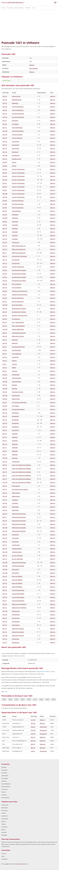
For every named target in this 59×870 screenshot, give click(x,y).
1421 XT (4, 628)
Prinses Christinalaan (18, 169)
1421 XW (4, 635)
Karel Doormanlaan (18, 200)
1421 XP (4, 618)
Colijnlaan (15, 228)
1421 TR (4, 468)
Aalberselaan (16, 493)
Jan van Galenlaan (17, 555)
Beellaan (14, 385)
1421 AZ (4, 159)
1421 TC (4, 437)
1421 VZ (4, 559)
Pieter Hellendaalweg (18, 326)
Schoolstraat (15, 461)
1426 (28, 699)
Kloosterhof (15, 430)
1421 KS (4, 319)
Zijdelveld (15, 444)
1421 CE (4, 242)
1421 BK (4, 187)
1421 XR (4, 621)
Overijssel (4, 789)
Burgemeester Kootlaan (19, 270)
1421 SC (4, 416)
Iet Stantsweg (16, 319)
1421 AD (4, 107)
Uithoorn (31, 65)
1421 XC (4, 583)
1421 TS (4, 472)
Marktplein (15, 103)
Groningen (4, 778)
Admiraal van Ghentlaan (19, 604)
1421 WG (5, 573)
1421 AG (4, 113)
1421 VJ (4, 517)
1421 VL (4, 524)
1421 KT (4, 322)
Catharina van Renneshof (19, 291)
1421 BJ (4, 183)
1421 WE (4, 569)
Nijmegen (4, 835)
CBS (6, 691)
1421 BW (4, 218)
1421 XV (4, 632)
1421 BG (4, 176)
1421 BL (4, 190)
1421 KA (4, 270)
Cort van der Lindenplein (19, 402)
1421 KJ (4, 294)
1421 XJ (4, 601)
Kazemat (14, 371)
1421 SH (4, 427)
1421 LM (4, 374)
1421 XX (4, 639)
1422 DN (33, 730)
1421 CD (4, 239)
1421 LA (4, 340)
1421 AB (4, 100)
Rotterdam (4, 808)
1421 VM (4, 527)
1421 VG (4, 510)
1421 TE (4, 441)
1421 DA (4, 267)
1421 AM (4, 131)
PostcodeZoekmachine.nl (20, 864)
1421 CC (4, 235)
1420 (4, 699)
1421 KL (4, 301)
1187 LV (33, 751)
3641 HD (33, 741)
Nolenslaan (15, 507)
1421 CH (4, 249)
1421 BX (4, 221)
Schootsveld (15, 374)
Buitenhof (15, 340)
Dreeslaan (15, 221)
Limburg (3, 781)
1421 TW (4, 482)
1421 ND (4, 388)
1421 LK (4, 367)
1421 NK (4, 406)
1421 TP (4, 465)
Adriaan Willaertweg (18, 329)
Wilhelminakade (16, 100)
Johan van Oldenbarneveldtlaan (21, 465)
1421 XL (4, 608)
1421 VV (4, 548)
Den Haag (4, 810)
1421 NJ (4, 402)
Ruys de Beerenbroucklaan (20, 489)
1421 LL (4, 371)
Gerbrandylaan (16, 378)
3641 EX (33, 744)
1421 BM (4, 193)
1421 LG (4, 357)
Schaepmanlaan (17, 548)
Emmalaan (15, 120)
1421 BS (4, 207)
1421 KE (4, 284)
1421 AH (4, 117)
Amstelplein (15, 413)
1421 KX (4, 333)
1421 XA (4, 576)
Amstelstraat (15, 155)
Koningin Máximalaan (18, 347)
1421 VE (4, 507)
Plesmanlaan (16, 611)
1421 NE (4, 392)
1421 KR (4, 315)
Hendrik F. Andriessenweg (19, 315)
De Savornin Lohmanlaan (19, 256)
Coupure (14, 364)
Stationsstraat (16, 96)
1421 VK (4, 521)
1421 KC (4, 277)
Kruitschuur (15, 357)
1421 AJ (4, 120)
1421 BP (4, 200)
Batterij (14, 367)
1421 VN (4, 531)
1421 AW (4, 155)
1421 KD (4, 280)
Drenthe (3, 767)
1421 (10, 699)
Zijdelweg (15, 434)
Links (3, 856)
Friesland (4, 773)
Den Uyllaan (15, 406)
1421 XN (4, 614)
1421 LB (4, 343)
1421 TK (4, 451)
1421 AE (4, 110)
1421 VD (4, 503)
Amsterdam (4, 805)
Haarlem (4, 832)
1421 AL (4, 127)
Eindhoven (4, 816)
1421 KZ (4, 336)
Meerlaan (15, 458)
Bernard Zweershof (18, 298)
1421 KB (4, 274)
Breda (3, 829)
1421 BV (4, 214)
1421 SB (4, 413)
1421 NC (4, 385)
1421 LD (4, 350)
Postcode (13, 2)
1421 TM (4, 458)
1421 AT (4, 148)
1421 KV (4, 326)
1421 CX (4, 260)
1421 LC (4, 347)
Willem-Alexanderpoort (19, 246)
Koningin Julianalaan (18, 113)
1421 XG (4, 594)
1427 (35, 699)
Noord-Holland (33, 68)
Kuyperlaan (15, 534)
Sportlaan (15, 441)
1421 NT (4, 409)
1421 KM (4, 305)
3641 (47, 699)
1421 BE (4, 173)
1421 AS (4, 145)
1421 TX (4, 486)
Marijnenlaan (16, 395)
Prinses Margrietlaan (18, 566)
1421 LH (4, 360)
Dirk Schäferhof (16, 284)
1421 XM (4, 611)
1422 (16, 699)
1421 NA (4, 378)
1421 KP (4, 312)
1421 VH (4, 514)
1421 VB (4, 496)
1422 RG (33, 734)
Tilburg (3, 824)
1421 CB (4, 232)
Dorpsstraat (15, 141)
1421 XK (4, 604)
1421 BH (4, 180)
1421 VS (4, 541)
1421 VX (4, 555)
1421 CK (4, 256)
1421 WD (4, 566)
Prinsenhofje (16, 260)
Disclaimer (4, 859)
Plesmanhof (15, 569)
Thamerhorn (15, 242)
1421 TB (4, 434)
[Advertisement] (29, 25)
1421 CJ (4, 253)
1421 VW (4, 552)
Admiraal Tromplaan (18, 628)
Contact (3, 853)
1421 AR (4, 141)
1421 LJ (4, 364)
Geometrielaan (16, 350)
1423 (22, 699)
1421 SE (4, 420)
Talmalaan (15, 214)
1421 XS (4, 625)
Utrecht (3, 792)
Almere (3, 821)
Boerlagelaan (16, 486)
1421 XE (4, 590)
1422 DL (33, 727)
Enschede (4, 827)
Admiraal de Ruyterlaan (19, 514)
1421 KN (4, 308)
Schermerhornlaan (17, 392)
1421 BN (4, 197)
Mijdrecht (42, 737)
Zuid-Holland (5, 797)
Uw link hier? (6, 80)
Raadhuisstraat (16, 159)
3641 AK (33, 748)
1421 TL (4, 454)
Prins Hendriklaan (17, 127)
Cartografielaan (16, 354)
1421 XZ (4, 642)
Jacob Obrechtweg (17, 305)
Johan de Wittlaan (17, 576)
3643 (53, 699)
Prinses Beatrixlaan (18, 107)
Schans (14, 162)
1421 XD (4, 587)
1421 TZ (4, 489)
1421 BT (4, 211)
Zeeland (3, 795)
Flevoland (4, 770)
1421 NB (4, 381)
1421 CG (4, 246)
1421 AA (4, 96)
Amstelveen (43, 727)
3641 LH (33, 737)
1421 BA (4, 162)
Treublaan (15, 500)
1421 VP (4, 534)
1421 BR (4, 204)
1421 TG (4, 444)
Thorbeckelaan (16, 211)
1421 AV (4, 152)
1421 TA (4, 430)
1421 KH (4, 291)
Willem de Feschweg (18, 336)
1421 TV (4, 479)
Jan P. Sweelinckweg (18, 322)
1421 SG (4, 423)
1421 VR (4, 538)
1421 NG (4, 395)
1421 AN (4, 134)
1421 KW (4, 329)
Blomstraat (15, 152)
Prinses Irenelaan (17, 134)
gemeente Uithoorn (45, 671)
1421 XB (4, 580)
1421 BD (4, 169)
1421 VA (4, 493)
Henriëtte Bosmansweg (19, 333)
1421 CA (4, 228)
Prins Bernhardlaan (18, 131)
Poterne (14, 360)
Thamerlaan (15, 639)
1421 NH (4, 399)
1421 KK (4, 298)
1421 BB (4, 166)
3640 (41, 699)
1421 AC (4, 103)
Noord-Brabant (5, 784)
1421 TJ (4, 447)
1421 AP (4, 138)
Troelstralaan (16, 545)
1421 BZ (4, 225)
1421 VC (4, 500)
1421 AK (4, 124)
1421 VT (4, 545)
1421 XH (4, 597)
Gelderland (4, 775)
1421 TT (4, 475)
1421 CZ (4, 263)
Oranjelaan (15, 124)
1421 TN (4, 461)
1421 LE (4, 354)
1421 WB (4, 562)
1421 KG (4, 287)
